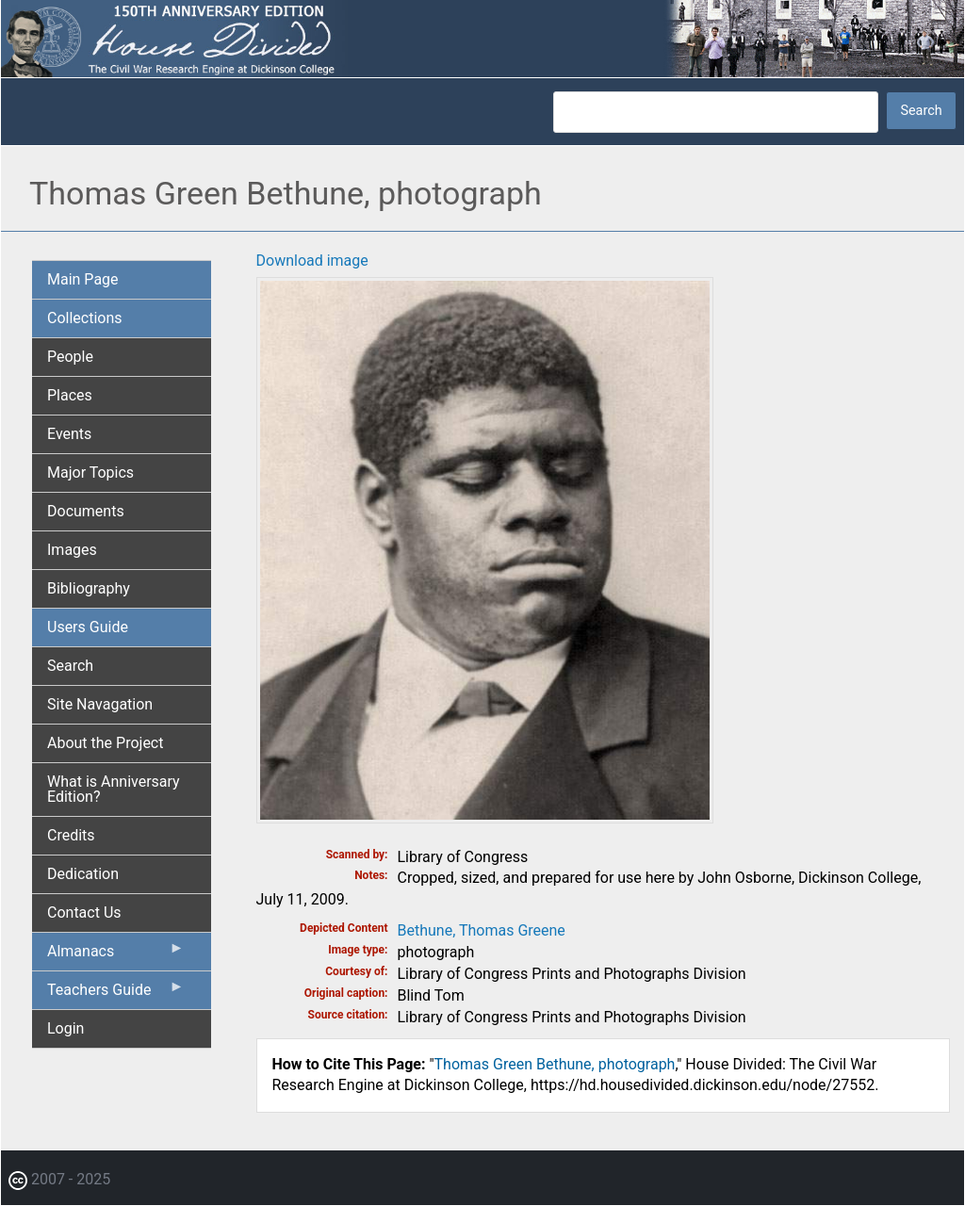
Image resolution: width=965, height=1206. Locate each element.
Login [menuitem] (65, 1028)
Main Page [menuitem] (83, 279)
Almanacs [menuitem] (116, 955)
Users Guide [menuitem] (87, 627)
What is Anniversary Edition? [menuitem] (113, 789)
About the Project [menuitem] (105, 743)
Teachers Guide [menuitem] (116, 994)
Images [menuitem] (72, 550)
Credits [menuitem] (71, 835)
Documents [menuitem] (85, 511)
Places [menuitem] (69, 395)
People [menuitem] (70, 357)
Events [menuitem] (69, 434)
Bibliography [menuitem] (88, 588)
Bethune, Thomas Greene (481, 930)
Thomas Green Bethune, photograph (555, 1064)
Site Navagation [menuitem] (100, 704)
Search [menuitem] (70, 666)
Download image (312, 260)
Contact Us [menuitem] (84, 912)
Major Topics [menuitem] (90, 472)
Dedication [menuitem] (83, 874)
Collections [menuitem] (85, 318)
